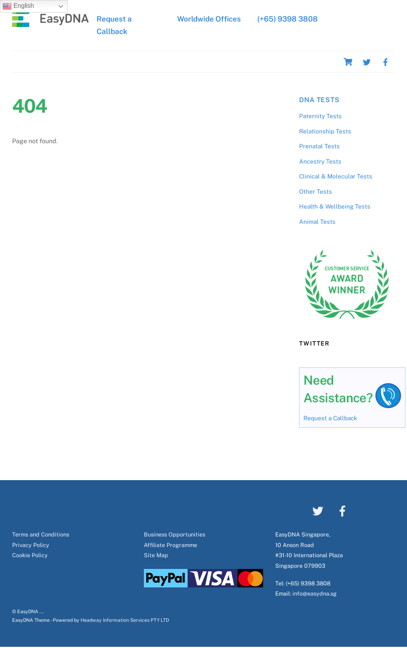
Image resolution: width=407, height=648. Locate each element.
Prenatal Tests (319, 146)
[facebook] (385, 61)
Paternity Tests (320, 116)
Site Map (156, 555)
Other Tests (315, 191)
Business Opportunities (174, 534)
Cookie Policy (30, 555)
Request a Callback (330, 418)
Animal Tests (317, 221)
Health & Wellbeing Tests (334, 206)
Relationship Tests (325, 131)
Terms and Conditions (40, 534)
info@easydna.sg (314, 593)
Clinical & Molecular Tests (335, 176)
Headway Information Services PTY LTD (125, 620)
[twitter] (367, 61)
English (18, 6)
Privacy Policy (30, 545)
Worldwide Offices (209, 18)
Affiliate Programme (170, 545)
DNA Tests (319, 100)
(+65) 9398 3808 (287, 18)
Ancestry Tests (320, 161)
